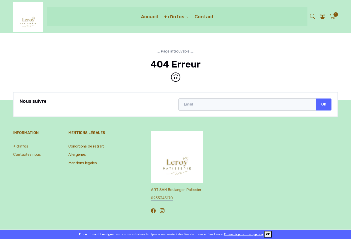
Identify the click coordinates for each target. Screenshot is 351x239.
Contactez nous (27, 154)
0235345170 (162, 198)
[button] (323, 16)
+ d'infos (174, 17)
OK (323, 104)
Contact (204, 17)
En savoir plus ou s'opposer (243, 234)
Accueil (149, 17)
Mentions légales (82, 163)
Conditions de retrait (86, 146)
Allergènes (77, 154)
